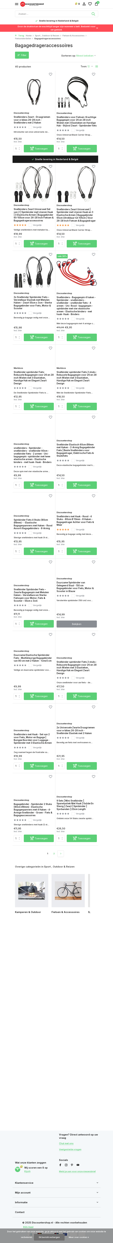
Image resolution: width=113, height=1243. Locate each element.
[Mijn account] (84, 4)
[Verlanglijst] (90, 4)
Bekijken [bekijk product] (76, 674)
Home (30, 35)
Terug (19, 35)
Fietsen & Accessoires (74, 35)
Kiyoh (27, 1169)
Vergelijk (38, 128)
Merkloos (20, 388)
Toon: (84, 66)
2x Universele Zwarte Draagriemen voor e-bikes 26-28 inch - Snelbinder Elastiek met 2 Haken (75, 787)
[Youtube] (78, 1162)
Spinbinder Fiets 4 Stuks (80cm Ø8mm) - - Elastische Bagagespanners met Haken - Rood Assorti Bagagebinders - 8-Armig (33, 563)
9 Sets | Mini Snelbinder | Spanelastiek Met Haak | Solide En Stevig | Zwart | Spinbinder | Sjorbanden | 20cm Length (74, 863)
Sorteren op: (68, 55)
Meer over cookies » (79, 1237)
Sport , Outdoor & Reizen (48, 35)
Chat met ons (67, 1140)
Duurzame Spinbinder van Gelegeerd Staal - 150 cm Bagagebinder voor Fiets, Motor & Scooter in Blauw (74, 632)
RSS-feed (28, 1226)
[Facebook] (60, 1162)
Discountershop (23, 109)
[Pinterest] (72, 1162)
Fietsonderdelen (24, 38)
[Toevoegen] (39, 152)
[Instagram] (66, 1162)
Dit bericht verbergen (49, 1237)
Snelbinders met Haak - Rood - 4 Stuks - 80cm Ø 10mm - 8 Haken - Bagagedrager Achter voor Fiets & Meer (77, 562)
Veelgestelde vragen (71, 1146)
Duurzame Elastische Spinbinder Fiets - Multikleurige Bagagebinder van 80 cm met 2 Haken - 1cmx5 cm (33, 715)
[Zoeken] (56, 14)
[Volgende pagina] (60, 917)
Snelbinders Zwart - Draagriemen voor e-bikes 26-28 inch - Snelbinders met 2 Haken (34, 118)
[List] (96, 66)
